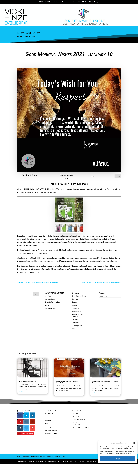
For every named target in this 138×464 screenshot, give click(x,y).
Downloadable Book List (38, 456)
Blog (61, 2)
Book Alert (75, 299)
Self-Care (48, 296)
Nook (49, 420)
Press (63, 456)
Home (41, 2)
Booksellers (26, 456)
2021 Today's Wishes (29, 175)
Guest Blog (75, 308)
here (58, 192)
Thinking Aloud (77, 326)
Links (18, 456)
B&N (46, 420)
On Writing (75, 322)
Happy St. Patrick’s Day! (52, 302)
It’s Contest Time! (50, 308)
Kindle (52, 417)
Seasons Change (50, 299)
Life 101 (76, 319)
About (55, 2)
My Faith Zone (77, 311)
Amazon (47, 417)
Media (90, 2)
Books (48, 2)
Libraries (57, 456)
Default (74, 305)
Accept (117, 458)
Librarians (50, 456)
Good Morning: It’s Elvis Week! (27, 381)
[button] (134, 443)
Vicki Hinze (70, 175)
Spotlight (80, 2)
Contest (74, 302)
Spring (47, 305)
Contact (72, 2)
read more (22, 391)
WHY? (74, 329)
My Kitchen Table (77, 314)
